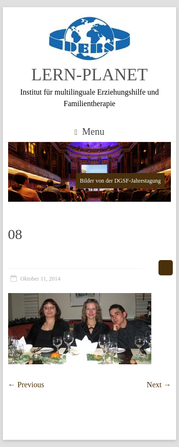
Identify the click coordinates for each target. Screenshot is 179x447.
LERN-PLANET (90, 74)
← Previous (26, 385)
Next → (159, 385)
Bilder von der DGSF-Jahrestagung (120, 180)
